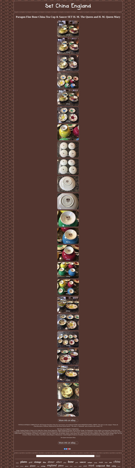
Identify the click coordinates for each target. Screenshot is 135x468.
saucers (75, 466)
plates (23, 461)
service (66, 466)
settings (43, 466)
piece (61, 465)
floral (17, 466)
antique (90, 462)
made (101, 462)
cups (38, 466)
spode (80, 466)
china (117, 461)
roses (71, 466)
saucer (83, 462)
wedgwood (100, 466)
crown (21, 466)
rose (106, 462)
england (52, 465)
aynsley (95, 462)
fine (108, 466)
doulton (17, 462)
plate (65, 462)
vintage (37, 462)
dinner (51, 461)
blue (44, 462)
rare (110, 462)
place (32, 466)
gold (30, 462)
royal (91, 465)
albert (59, 462)
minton (119, 466)
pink (76, 462)
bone (71, 461)
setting (114, 466)
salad (85, 466)
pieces (26, 466)
